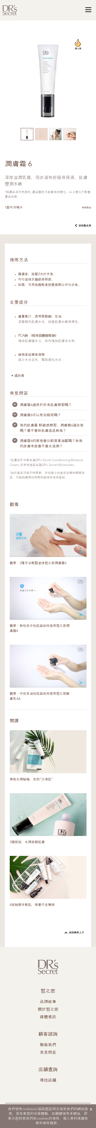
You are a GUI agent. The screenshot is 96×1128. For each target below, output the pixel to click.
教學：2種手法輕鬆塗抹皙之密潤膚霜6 (38, 563)
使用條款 (50, 1123)
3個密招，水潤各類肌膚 (27, 842)
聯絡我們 (48, 1045)
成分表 (19, 375)
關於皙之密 (48, 1010)
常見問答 (48, 1053)
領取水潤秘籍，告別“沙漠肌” (31, 779)
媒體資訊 (48, 1017)
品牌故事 (48, 1002)
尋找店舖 (48, 1081)
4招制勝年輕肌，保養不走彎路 (32, 905)
